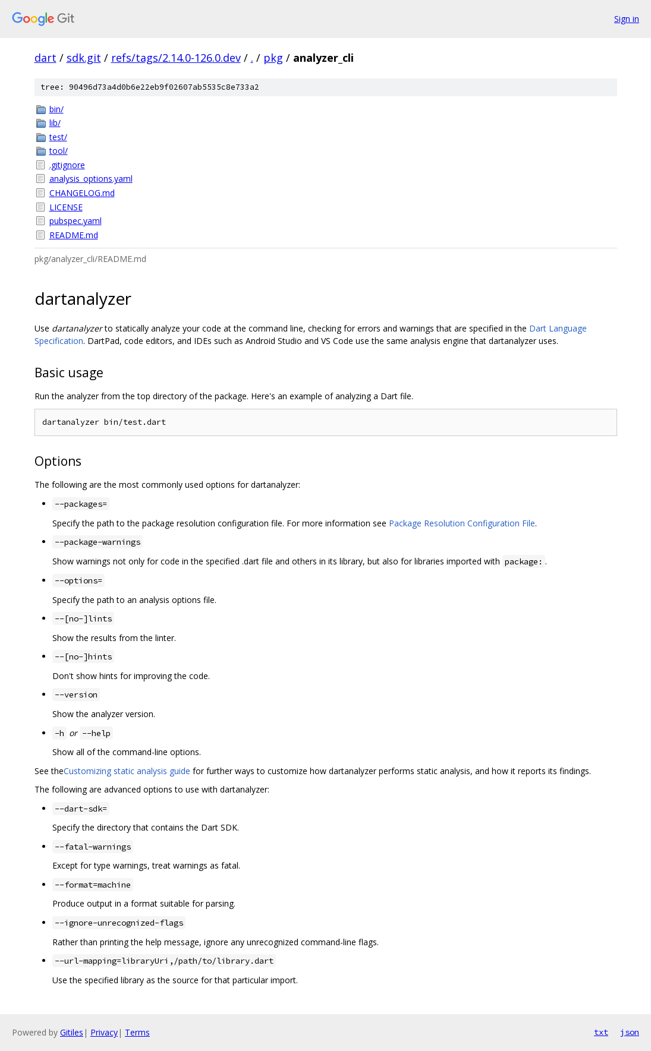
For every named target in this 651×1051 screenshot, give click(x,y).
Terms (137, 1032)
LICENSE (66, 207)
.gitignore (67, 165)
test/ (58, 137)
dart (45, 58)
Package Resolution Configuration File (462, 523)
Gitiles (71, 1032)
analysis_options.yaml (91, 178)
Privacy (104, 1032)
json (629, 1032)
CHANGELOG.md (82, 192)
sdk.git (84, 58)
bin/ (56, 109)
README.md (73, 235)
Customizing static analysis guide (127, 771)
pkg (273, 58)
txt (601, 1032)
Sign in (626, 18)
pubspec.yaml (75, 220)
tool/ (58, 150)
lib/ (55, 122)
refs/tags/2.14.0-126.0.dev (176, 58)
